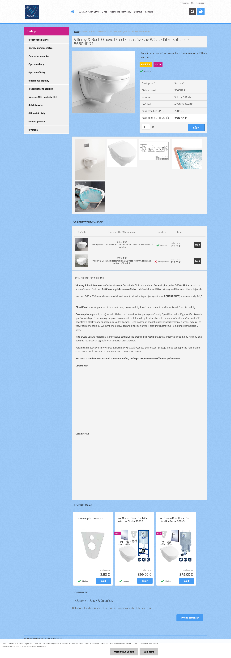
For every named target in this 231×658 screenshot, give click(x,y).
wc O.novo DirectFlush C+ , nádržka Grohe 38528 (133, 519)
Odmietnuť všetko (124, 652)
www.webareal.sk (53, 638)
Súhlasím (149, 652)
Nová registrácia (197, 2)
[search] (192, 11)
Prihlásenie (184, 2)
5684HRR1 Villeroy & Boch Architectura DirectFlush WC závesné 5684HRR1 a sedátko (122, 244)
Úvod (76, 31)
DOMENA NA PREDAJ (89, 11)
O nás (104, 11)
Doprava (138, 11)
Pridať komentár (190, 617)
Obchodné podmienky (120, 11)
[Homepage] (72, 11)
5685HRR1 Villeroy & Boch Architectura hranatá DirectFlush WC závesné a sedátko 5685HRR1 (121, 260)
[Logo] (46, 12)
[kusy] (146, 127)
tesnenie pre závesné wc (91, 518)
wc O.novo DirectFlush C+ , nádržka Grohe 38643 (175, 519)
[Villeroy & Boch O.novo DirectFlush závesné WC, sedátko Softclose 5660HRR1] (103, 52)
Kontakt (149, 11)
